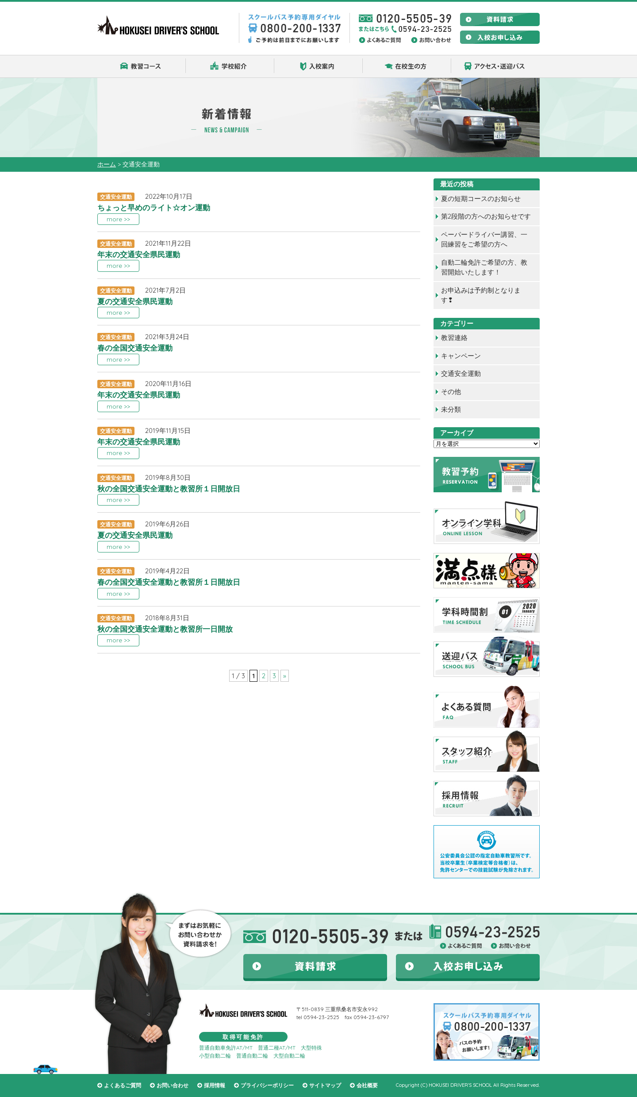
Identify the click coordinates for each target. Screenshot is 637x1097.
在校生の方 (407, 66)
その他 (451, 391)
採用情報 (214, 1085)
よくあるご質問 (122, 1085)
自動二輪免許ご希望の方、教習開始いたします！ (484, 267)
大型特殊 (311, 1047)
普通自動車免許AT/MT (226, 1047)
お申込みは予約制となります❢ (481, 295)
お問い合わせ (172, 1085)
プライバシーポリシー (267, 1085)
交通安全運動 (461, 373)
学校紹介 (230, 66)
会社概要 (367, 1085)
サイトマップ (325, 1085)
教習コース (141, 66)
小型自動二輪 (215, 1055)
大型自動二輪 (289, 1055)
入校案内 (318, 66)
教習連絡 (454, 337)
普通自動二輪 (252, 1055)
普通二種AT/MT (276, 1047)
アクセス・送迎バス (495, 66)
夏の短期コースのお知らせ (481, 198)
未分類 (451, 409)
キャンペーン (461, 356)
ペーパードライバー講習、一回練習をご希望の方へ (484, 239)
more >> (118, 219)
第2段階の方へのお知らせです (486, 216)
